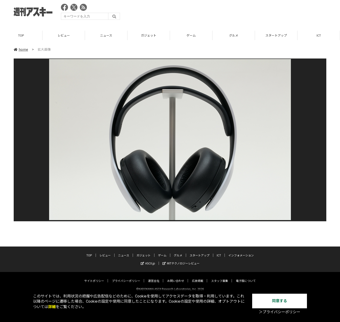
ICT (319, 35)
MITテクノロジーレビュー (181, 259)
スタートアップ (276, 35)
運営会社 (153, 277)
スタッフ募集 (219, 277)
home (21, 49)
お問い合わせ (175, 277)
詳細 (52, 307)
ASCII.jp (148, 259)
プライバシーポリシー (126, 277)
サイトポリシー (94, 277)
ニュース (106, 35)
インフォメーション (241, 251)
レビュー (64, 35)
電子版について (246, 277)
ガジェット (148, 35)
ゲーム (191, 35)
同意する (279, 301)
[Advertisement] (240, 13)
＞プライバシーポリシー (279, 312)
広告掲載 (197, 277)
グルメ (233, 35)
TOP (21, 35)
